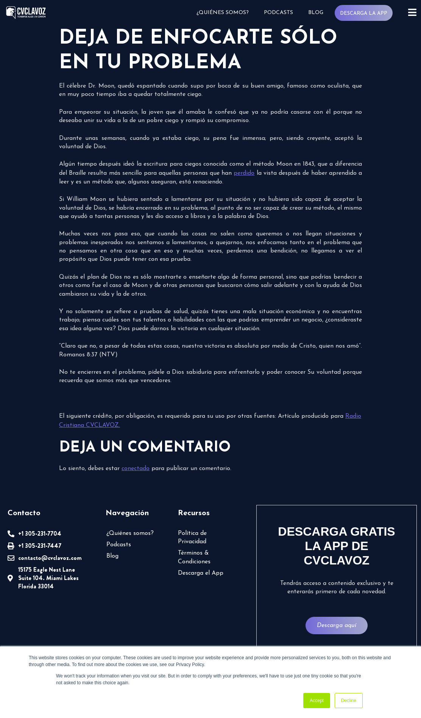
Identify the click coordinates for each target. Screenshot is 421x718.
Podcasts (278, 13)
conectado (136, 469)
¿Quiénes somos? (222, 13)
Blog (315, 13)
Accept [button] (317, 700)
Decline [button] (348, 700)
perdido (244, 173)
